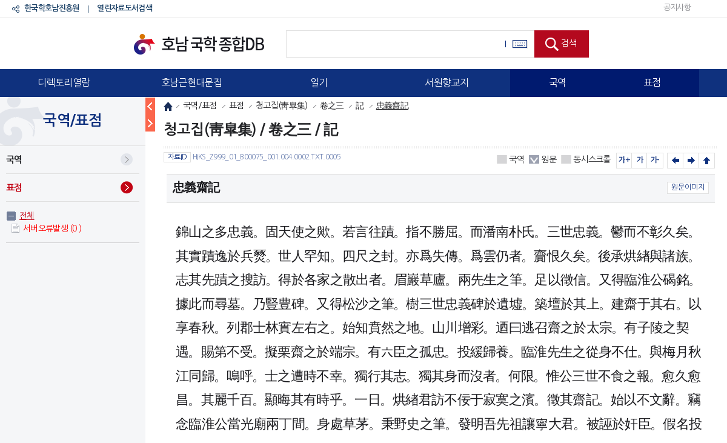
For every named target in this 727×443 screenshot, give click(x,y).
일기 (319, 82)
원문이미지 (688, 187)
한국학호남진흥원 (51, 8)
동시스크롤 (592, 159)
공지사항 (677, 8)
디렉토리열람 (64, 82)
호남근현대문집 (191, 82)
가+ (624, 160)
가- (655, 160)
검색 (569, 43)
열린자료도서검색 (124, 8)
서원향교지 (446, 82)
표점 (652, 82)
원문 (548, 159)
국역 (557, 82)
